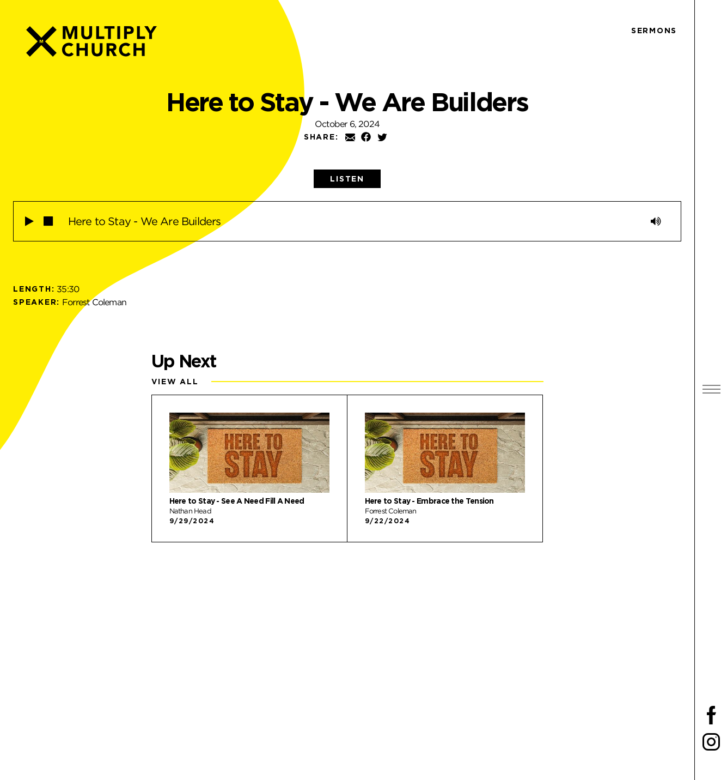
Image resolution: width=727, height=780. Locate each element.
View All (175, 381)
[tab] (347, 179)
